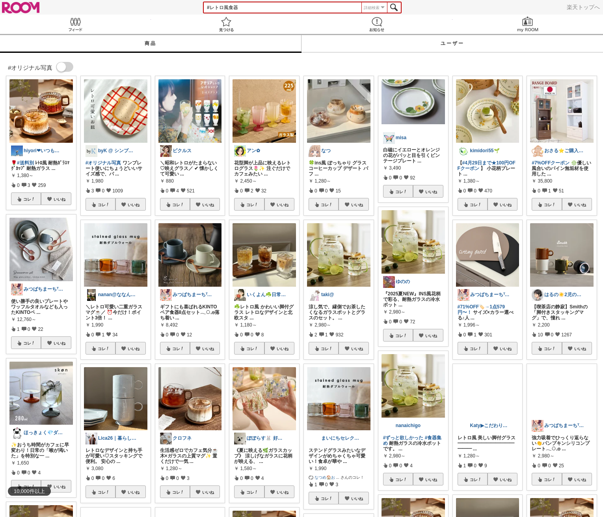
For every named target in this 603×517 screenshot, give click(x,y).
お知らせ (377, 24)
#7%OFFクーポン (551, 163)
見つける (226, 24)
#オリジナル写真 (103, 163)
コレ (29, 199)
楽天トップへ (583, 7)
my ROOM (527, 24)
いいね (59, 199)
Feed (75, 24)
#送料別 (25, 163)
